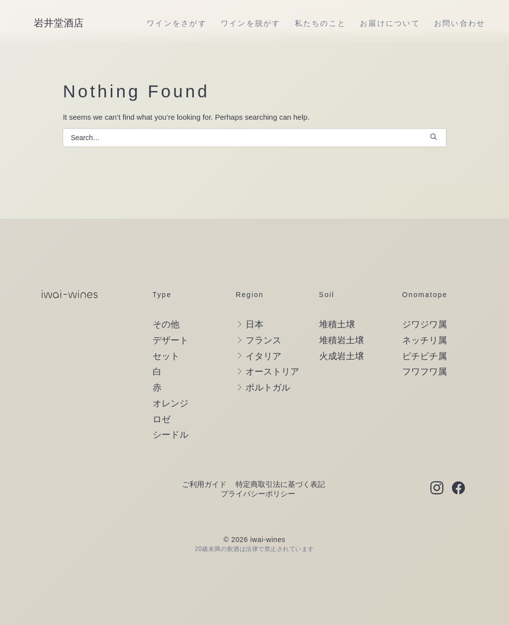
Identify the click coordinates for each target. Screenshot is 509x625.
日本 (254, 324)
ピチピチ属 (424, 356)
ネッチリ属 (424, 340)
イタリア (263, 356)
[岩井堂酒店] (59, 23)
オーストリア (272, 372)
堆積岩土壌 (341, 340)
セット (166, 356)
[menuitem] (177, 23)
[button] (433, 136)
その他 (166, 324)
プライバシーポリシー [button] (258, 493)
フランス (263, 340)
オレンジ (170, 403)
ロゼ (161, 419)
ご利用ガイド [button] (204, 484)
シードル (170, 435)
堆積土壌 (337, 324)
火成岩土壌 (341, 356)
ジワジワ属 (424, 324)
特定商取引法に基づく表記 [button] (280, 484)
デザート (170, 340)
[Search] (254, 137)
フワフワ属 (424, 372)
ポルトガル (268, 387)
